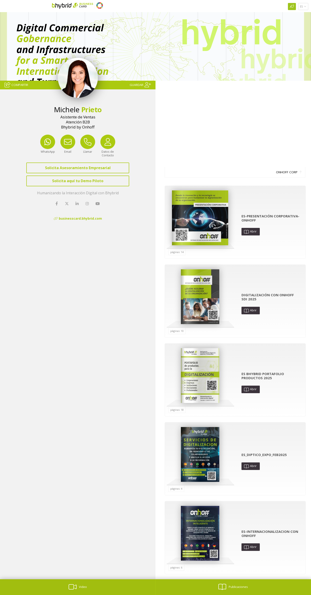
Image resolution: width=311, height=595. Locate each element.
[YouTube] (98, 204)
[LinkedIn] (77, 204)
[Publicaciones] (233, 587)
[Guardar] (140, 84)
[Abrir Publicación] (200, 217)
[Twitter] (67, 204)
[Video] (77, 587)
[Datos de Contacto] (108, 149)
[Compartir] (16, 84)
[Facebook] (57, 204)
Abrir (250, 231)
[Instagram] (87, 204)
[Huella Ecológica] (292, 6)
